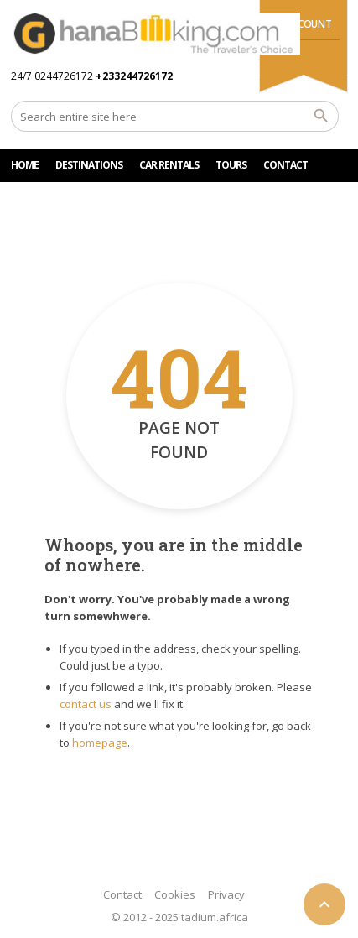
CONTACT (285, 165)
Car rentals (169, 165)
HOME (25, 165)
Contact (122, 894)
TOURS (230, 165)
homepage (99, 742)
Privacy (226, 894)
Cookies (174, 894)
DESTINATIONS (88, 165)
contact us (86, 703)
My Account (300, 24)
